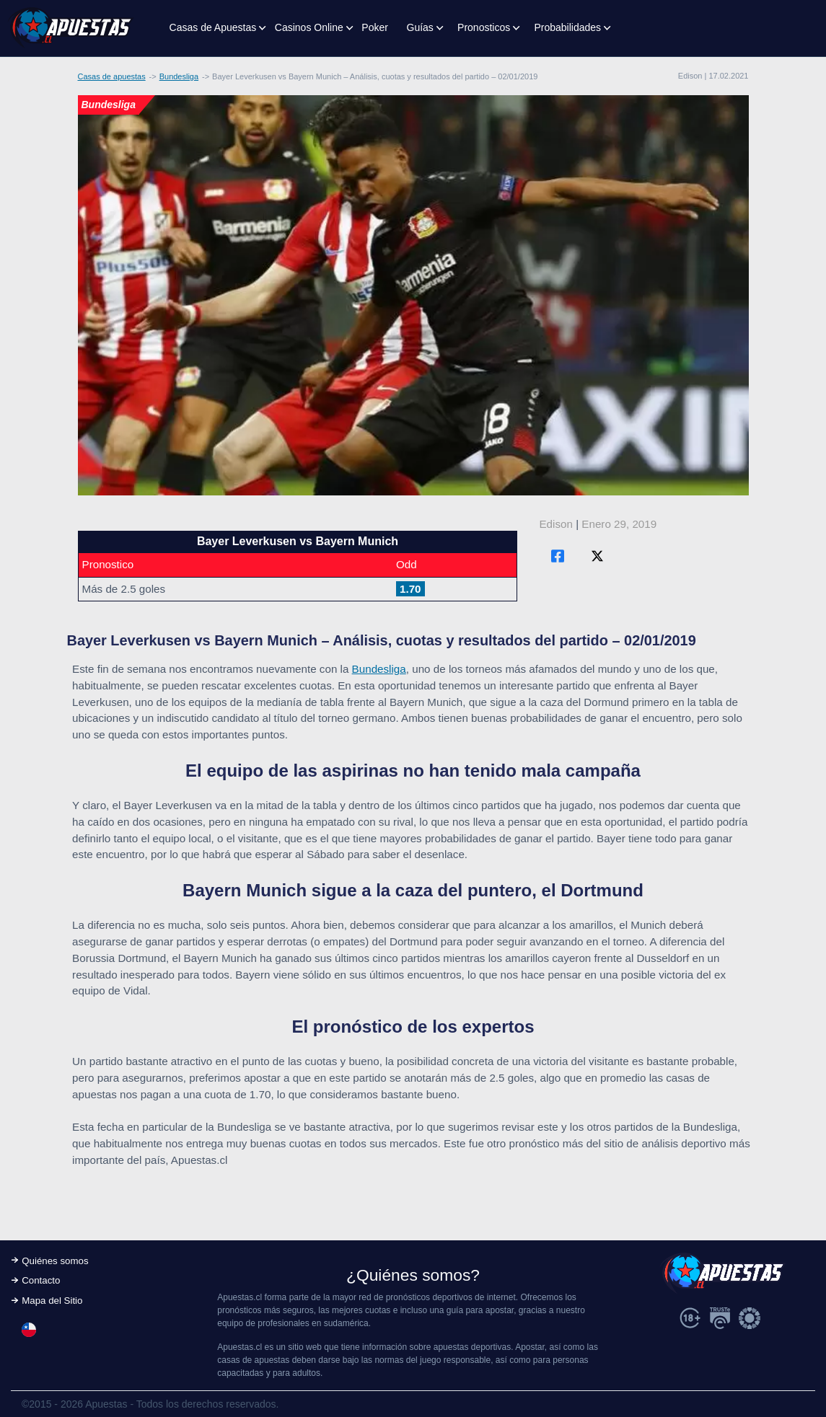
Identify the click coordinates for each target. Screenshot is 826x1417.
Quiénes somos (55, 1260)
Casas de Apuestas (213, 27)
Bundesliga (178, 76)
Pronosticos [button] (483, 27)
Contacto (41, 1280)
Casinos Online (309, 27)
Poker (374, 27)
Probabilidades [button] (567, 27)
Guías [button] (420, 27)
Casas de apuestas (112, 76)
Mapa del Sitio (52, 1300)
